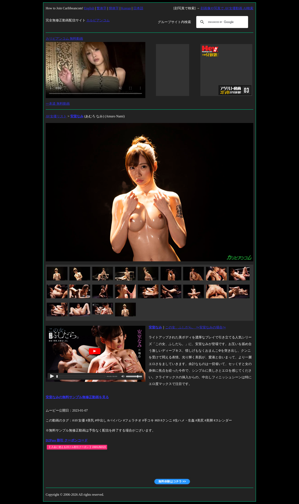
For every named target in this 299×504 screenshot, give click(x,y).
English (89, 8)
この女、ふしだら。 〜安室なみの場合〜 (195, 327)
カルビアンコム (98, 20)
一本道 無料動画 (58, 103)
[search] (221, 22)
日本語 (138, 8)
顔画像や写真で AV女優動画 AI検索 (227, 8)
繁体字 (102, 8)
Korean (126, 8)
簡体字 (114, 8)
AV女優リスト (56, 116)
